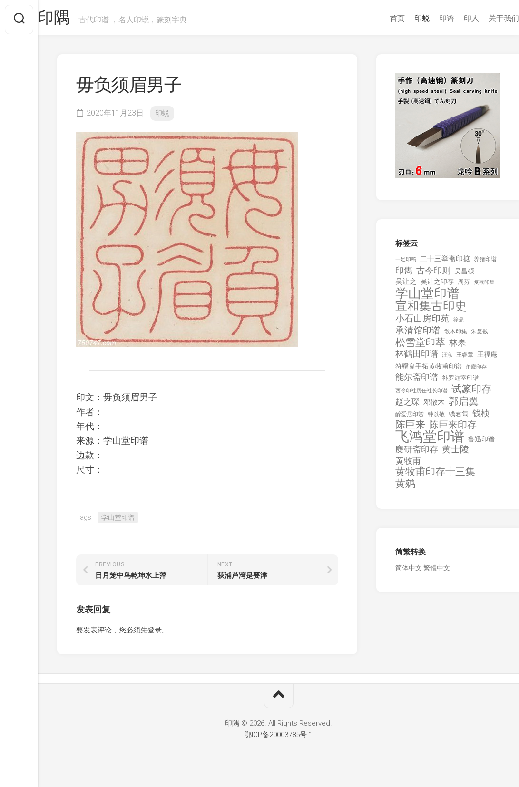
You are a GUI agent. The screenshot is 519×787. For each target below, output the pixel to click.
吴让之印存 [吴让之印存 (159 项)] (437, 285)
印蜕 (403, 18)
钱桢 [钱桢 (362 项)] (481, 417)
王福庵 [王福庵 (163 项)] (487, 358)
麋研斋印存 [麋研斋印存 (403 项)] (416, 453)
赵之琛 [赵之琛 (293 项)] (407, 405)
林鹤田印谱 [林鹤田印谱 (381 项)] (416, 357)
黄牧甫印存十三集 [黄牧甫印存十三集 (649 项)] (435, 475)
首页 (378, 18)
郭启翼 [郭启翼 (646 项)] (464, 405)
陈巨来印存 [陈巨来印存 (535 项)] (453, 429)
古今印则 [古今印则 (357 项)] (433, 274)
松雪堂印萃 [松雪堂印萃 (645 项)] (420, 346)
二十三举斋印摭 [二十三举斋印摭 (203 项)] (445, 262)
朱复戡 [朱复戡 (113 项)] (479, 335)
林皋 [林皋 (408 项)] (457, 346)
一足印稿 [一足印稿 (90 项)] (405, 263)
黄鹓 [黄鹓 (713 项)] (405, 487)
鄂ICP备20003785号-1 (279, 738)
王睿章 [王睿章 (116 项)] (464, 358)
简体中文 (408, 571)
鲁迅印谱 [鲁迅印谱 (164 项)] (481, 443)
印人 (452, 18)
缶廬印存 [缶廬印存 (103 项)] (476, 370)
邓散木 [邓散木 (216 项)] (434, 406)
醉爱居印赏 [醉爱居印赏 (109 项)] (409, 418)
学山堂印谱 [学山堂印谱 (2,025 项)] (427, 297)
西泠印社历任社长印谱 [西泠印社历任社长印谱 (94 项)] (421, 394)
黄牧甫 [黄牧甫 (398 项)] (408, 464)
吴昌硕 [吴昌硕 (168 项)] (464, 275)
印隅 (74, 19)
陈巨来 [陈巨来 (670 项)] (410, 428)
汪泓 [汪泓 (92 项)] (447, 359)
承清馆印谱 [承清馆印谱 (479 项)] (418, 334)
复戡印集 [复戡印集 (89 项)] (484, 286)
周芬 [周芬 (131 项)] (464, 285)
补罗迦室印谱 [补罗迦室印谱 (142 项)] (460, 381)
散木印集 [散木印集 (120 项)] (455, 335)
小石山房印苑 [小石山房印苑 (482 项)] (422, 322)
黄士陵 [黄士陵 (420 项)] (455, 453)
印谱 (427, 18)
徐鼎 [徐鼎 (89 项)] (458, 324)
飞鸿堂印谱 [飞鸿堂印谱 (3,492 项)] (429, 440)
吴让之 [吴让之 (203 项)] (406, 285)
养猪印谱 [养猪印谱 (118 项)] (485, 263)
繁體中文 (436, 571)
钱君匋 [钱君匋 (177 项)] (459, 417)
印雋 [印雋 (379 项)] (403, 274)
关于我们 (485, 18)
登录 (154, 634)
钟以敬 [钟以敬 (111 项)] (436, 418)
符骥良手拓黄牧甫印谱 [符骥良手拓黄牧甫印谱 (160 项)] (428, 370)
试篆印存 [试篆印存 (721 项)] (471, 393)
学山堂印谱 (118, 521)
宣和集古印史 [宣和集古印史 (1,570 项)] (431, 309)
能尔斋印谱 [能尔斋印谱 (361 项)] (416, 381)
